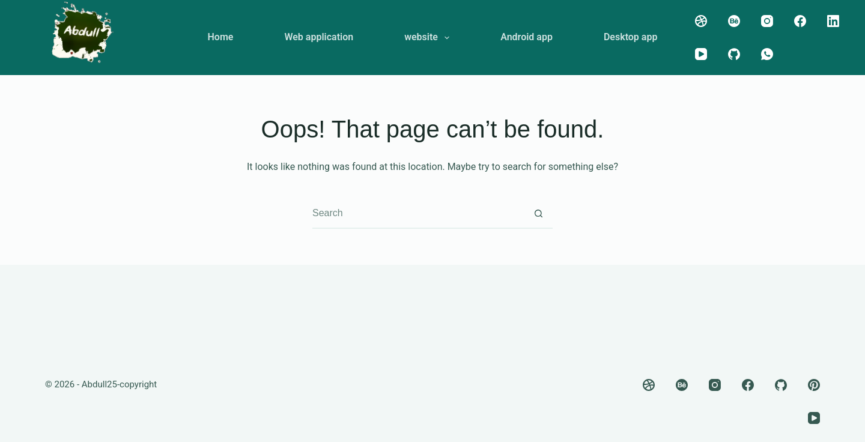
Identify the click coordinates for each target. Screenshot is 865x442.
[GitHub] (734, 54)
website (429, 38)
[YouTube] (701, 54)
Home (221, 37)
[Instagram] (767, 21)
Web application (318, 37)
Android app (526, 37)
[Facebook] (800, 21)
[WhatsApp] (767, 54)
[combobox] (418, 213)
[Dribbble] (701, 21)
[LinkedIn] (833, 21)
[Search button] (538, 213)
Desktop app (631, 37)
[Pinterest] (814, 385)
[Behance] (734, 21)
